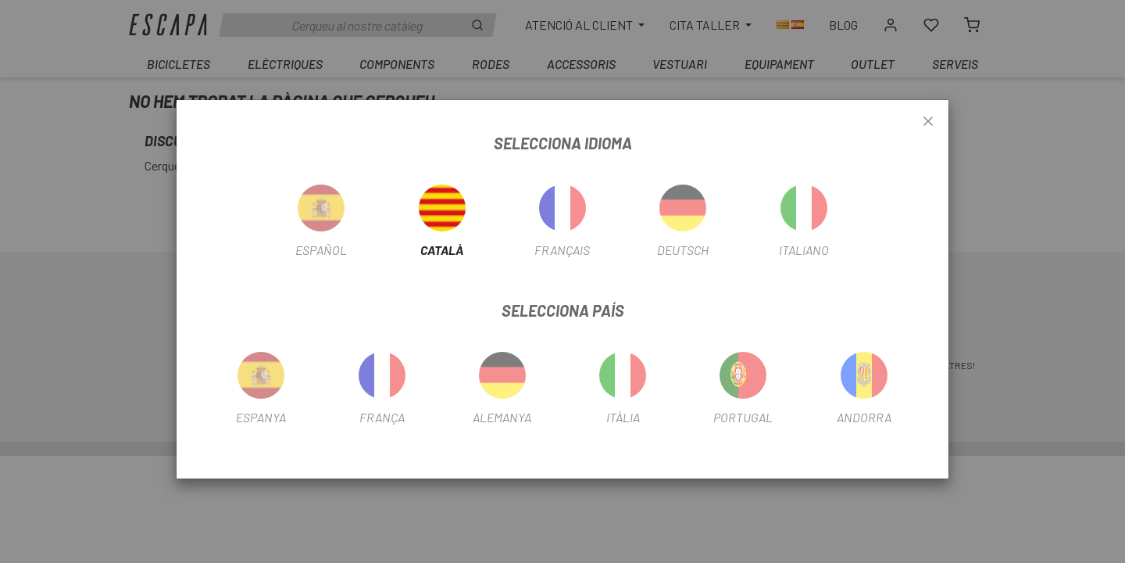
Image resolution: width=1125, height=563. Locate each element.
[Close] (928, 122)
